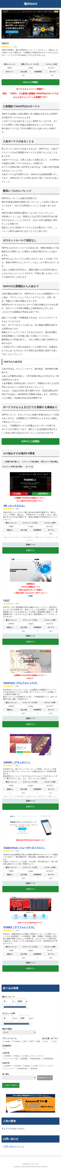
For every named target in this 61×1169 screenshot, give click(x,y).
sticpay (17, 1056)
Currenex (17, 1041)
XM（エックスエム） (14, 505)
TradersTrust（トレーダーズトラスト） (24, 847)
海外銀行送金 (22, 1068)
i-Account (18, 1066)
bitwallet (8, 1056)
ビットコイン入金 (11, 1059)
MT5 (32, 1041)
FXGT (6, 600)
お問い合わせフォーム (14, 1146)
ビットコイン (10, 1068)
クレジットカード (37, 1056)
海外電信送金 (48, 1059)
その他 (25, 1056)
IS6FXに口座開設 (30, 82)
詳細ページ (30, 545)
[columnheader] (11, 462)
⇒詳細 (30, 596)
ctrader (7, 1041)
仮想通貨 (24, 1059)
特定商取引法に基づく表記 (30, 1164)
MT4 (25, 1041)
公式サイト (30, 550)
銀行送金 (34, 1068)
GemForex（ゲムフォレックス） (20, 683)
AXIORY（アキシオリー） (17, 762)
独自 (38, 1041)
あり (46, 1041)
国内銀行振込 (35, 1059)
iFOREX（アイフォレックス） (19, 927)
